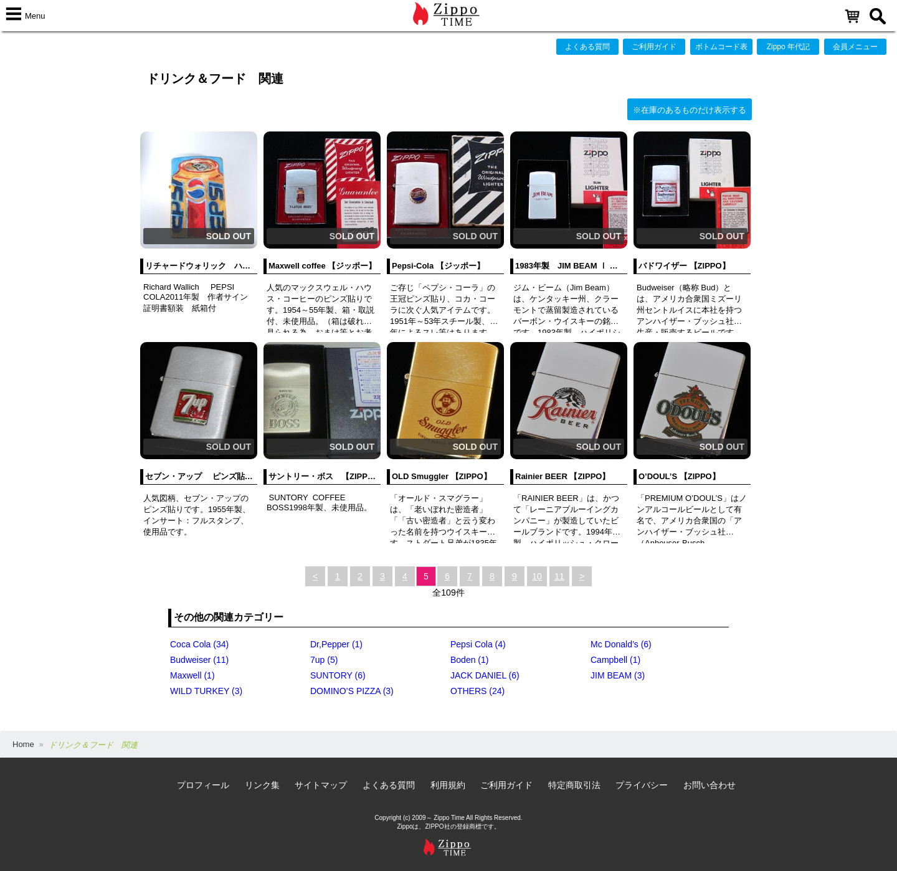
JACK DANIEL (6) (485, 675)
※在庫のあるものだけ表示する (689, 110)
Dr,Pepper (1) (336, 644)
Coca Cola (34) (199, 644)
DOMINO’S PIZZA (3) (352, 691)
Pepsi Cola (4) (478, 644)
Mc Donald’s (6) (621, 644)
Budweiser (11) (199, 660)
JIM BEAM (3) (618, 675)
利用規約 (447, 785)
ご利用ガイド (654, 46)
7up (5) (324, 660)
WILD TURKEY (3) (206, 691)
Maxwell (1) (192, 675)
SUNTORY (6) (338, 675)
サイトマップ (321, 785)
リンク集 (262, 785)
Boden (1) (469, 660)
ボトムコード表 (721, 46)
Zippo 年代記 (788, 46)
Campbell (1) (615, 660)
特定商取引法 (574, 785)
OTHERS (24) (477, 691)
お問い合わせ (709, 785)
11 (559, 576)
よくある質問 (587, 46)
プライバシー (641, 785)
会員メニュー (855, 46)
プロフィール (203, 785)
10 (537, 576)
